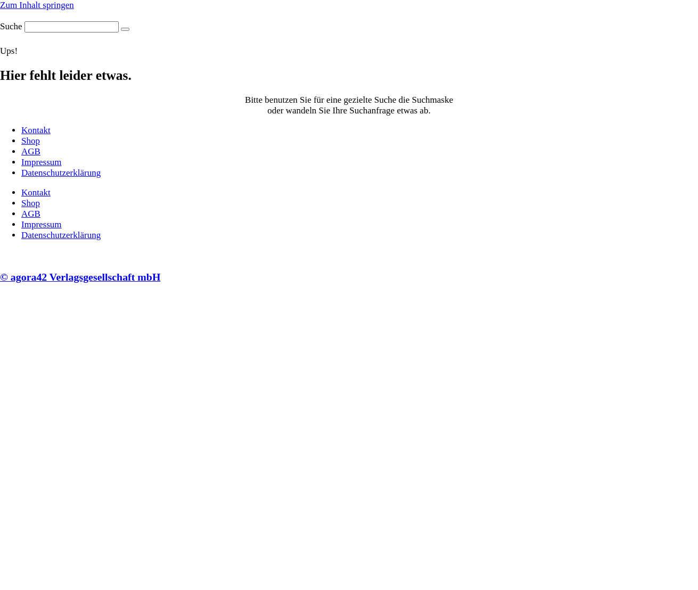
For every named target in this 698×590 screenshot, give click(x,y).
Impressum (41, 162)
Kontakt (36, 130)
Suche (11, 26)
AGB (30, 151)
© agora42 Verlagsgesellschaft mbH (80, 277)
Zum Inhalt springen (37, 5)
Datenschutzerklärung (61, 173)
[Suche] (125, 29)
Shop (30, 141)
